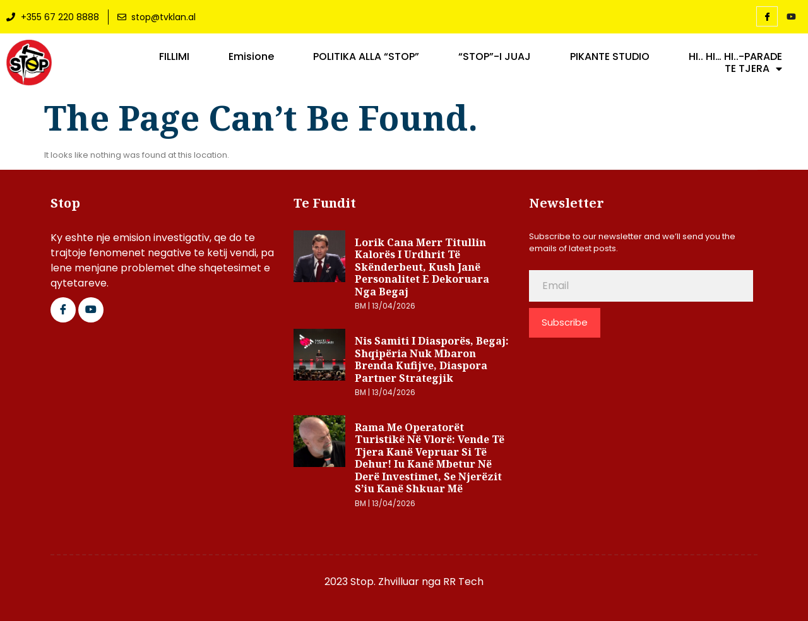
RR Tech (463, 581)
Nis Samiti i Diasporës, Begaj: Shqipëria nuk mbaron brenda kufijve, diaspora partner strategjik (432, 359)
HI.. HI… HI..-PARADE (735, 56)
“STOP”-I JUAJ (494, 56)
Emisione (251, 56)
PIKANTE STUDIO (610, 56)
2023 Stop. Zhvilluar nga (383, 581)
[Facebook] (767, 16)
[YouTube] (791, 17)
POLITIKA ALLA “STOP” (366, 56)
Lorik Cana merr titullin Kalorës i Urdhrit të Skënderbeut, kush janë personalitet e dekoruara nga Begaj (422, 267)
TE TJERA (753, 68)
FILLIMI (174, 56)
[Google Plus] (91, 309)
